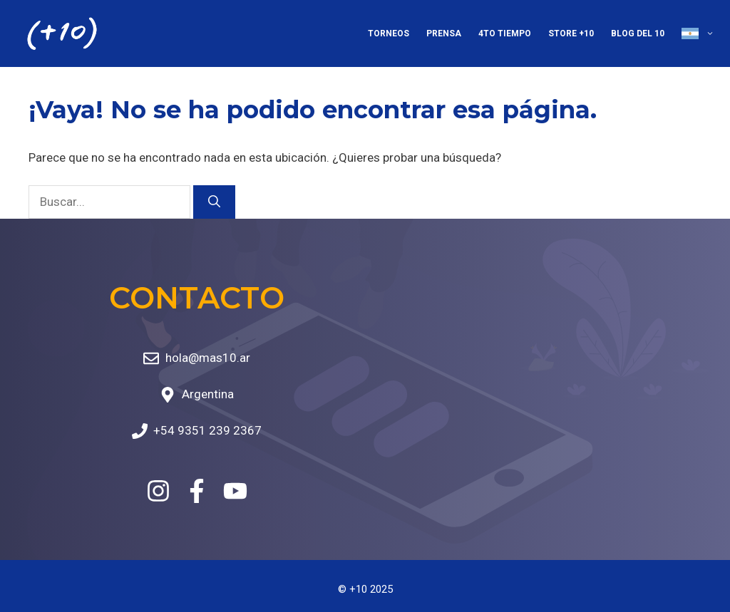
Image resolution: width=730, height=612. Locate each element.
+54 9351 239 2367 (207, 430)
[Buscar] (214, 202)
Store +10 (571, 33)
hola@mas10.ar (207, 358)
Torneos (388, 33)
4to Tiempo (504, 33)
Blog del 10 (637, 33)
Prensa (443, 33)
